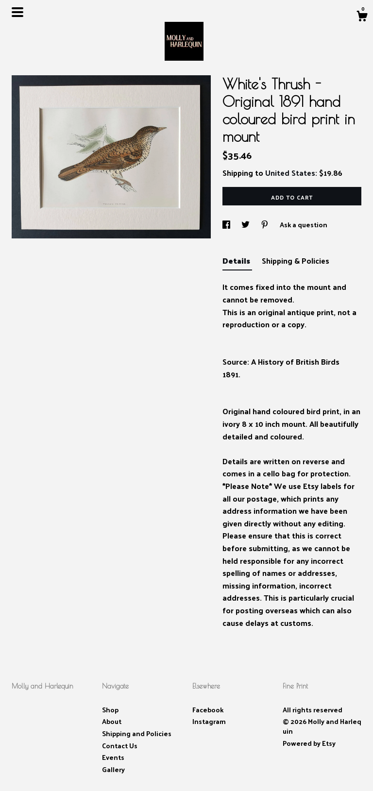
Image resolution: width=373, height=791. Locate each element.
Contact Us (119, 746)
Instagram (209, 721)
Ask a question (303, 225)
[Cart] (361, 17)
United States (290, 173)
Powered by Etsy (309, 743)
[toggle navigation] (17, 12)
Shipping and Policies (136, 733)
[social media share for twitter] (246, 225)
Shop (110, 710)
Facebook (207, 710)
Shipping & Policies (295, 260)
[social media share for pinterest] (265, 225)
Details (237, 260)
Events (113, 757)
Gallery (113, 769)
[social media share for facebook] (227, 225)
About (111, 721)
